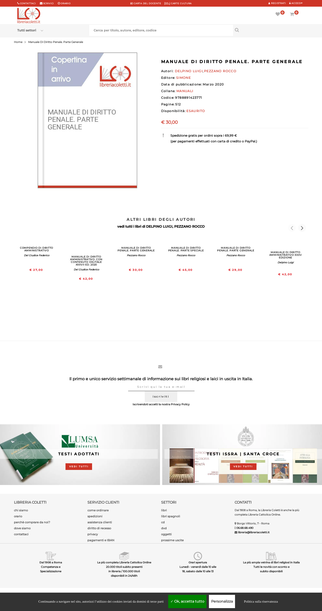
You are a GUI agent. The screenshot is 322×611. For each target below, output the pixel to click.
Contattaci (28, 3)
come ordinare (98, 510)
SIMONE (183, 78)
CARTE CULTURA (178, 3)
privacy (92, 534)
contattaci (21, 534)
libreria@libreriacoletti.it (254, 532)
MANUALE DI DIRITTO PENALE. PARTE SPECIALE (186, 249)
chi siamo (21, 510)
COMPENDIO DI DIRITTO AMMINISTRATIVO (36, 249)
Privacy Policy (180, 404)
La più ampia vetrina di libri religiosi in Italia (271, 562)
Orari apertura (198, 562)
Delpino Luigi (286, 262)
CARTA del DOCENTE (145, 3)
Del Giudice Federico (36, 255)
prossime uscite (172, 540)
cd (163, 522)
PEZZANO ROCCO (189, 226)
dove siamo (22, 528)
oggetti (166, 534)
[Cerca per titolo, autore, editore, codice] (269, 30)
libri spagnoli (170, 516)
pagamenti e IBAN (100, 540)
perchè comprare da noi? (32, 522)
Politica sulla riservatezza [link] (261, 601)
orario (65, 3)
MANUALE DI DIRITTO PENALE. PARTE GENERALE (136, 249)
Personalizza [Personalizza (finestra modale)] (222, 601)
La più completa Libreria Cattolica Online (124, 562)
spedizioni (94, 516)
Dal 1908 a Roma (50, 562)
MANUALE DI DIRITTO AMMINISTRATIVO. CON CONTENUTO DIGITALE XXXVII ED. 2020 (86, 260)
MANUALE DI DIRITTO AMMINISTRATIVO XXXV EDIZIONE (285, 255)
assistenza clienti (99, 522)
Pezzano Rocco (136, 255)
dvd (164, 528)
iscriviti (161, 396)
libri (164, 510)
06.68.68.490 (244, 528)
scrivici (48, 3)
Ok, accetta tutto (187, 601)
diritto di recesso (99, 528)
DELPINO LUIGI (159, 226)
